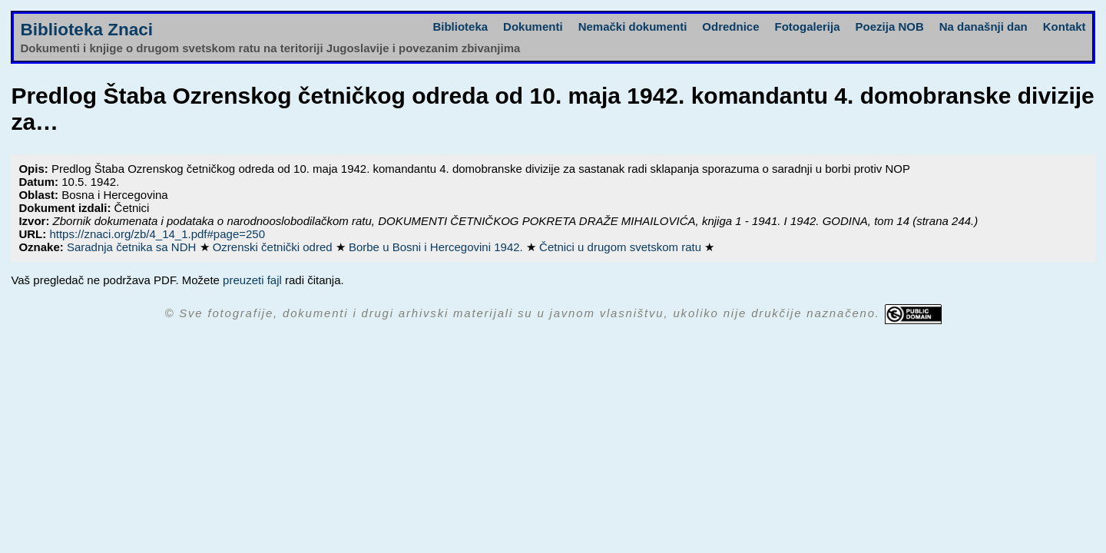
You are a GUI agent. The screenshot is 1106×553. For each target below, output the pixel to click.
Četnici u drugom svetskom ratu (621, 246)
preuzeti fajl (252, 279)
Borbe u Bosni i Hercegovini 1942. (437, 246)
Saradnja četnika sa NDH (133, 246)
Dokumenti (533, 26)
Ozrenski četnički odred (274, 246)
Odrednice (730, 26)
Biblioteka (460, 26)
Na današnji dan (983, 26)
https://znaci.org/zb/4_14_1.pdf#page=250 (157, 233)
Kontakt (1064, 26)
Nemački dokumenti (632, 26)
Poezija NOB (890, 26)
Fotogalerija (807, 26)
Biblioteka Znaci (86, 29)
